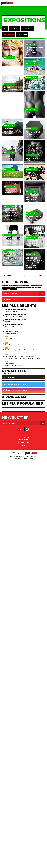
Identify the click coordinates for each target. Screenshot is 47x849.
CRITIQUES (14, 29)
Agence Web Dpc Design (23, 458)
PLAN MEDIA (24, 440)
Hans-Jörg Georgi (11, 331)
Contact (24, 446)
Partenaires (24, 443)
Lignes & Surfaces (11, 312)
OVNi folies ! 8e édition (13, 345)
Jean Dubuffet (10, 363)
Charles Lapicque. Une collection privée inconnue (23, 350)
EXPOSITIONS (8, 34)
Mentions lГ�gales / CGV (19, 456)
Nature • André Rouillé (13, 316)
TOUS (5, 29)
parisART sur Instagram (16, 390)
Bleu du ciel (9, 326)
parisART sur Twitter (14, 385)
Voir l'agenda (24, 293)
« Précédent (7, 275)
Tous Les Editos (24, 299)
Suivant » (40, 275)
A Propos (24, 437)
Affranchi (8, 338)
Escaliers (8, 321)
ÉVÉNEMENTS (27, 29)
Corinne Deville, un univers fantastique (19, 356)
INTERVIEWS (22, 34)
